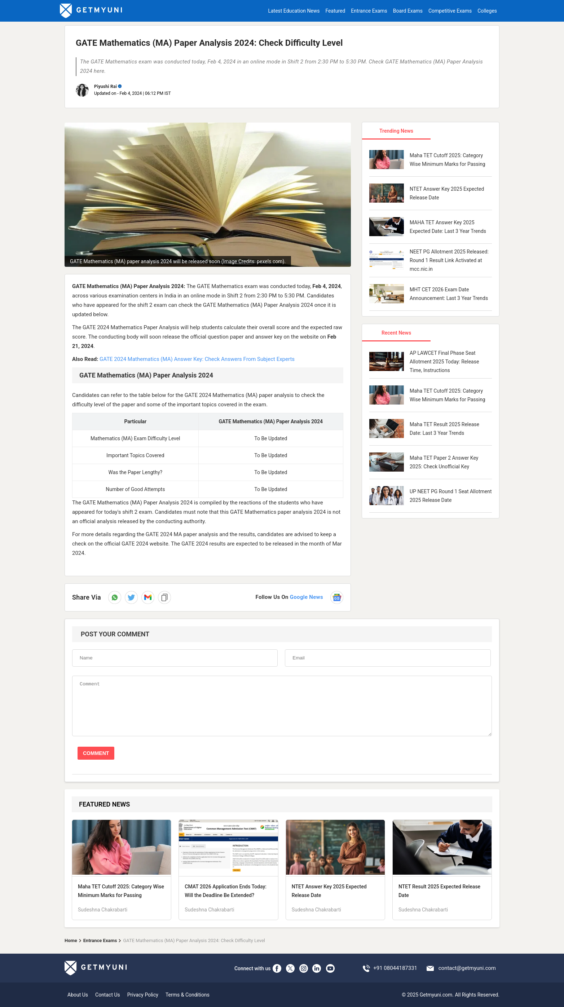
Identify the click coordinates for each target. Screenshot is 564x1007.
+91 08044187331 (395, 968)
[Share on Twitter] (131, 597)
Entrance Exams (369, 11)
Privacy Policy (142, 995)
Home (71, 940)
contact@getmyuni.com (467, 968)
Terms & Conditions (188, 995)
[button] (147, 597)
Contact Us (107, 995)
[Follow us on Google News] (299, 597)
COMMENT (96, 753)
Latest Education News (294, 11)
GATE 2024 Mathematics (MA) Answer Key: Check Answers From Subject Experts (197, 359)
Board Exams (408, 11)
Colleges (487, 11)
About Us (77, 995)
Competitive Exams (450, 11)
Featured (335, 11)
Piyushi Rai (105, 86)
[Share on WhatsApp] (114, 597)
